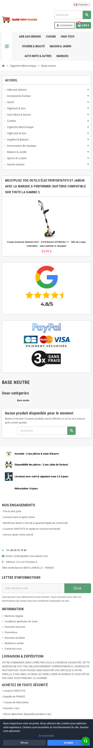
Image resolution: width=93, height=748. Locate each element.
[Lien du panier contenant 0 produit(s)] (83, 25)
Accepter (68, 742)
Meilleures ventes (14, 643)
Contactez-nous (13, 648)
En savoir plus (46, 735)
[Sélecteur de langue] (81, 5)
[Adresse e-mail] (33, 588)
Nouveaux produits (14, 637)
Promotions (10, 632)
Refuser (24, 742)
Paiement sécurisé (14, 626)
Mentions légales (13, 616)
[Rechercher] (72, 15)
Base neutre (23, 400)
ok (77, 588)
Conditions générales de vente (21, 621)
